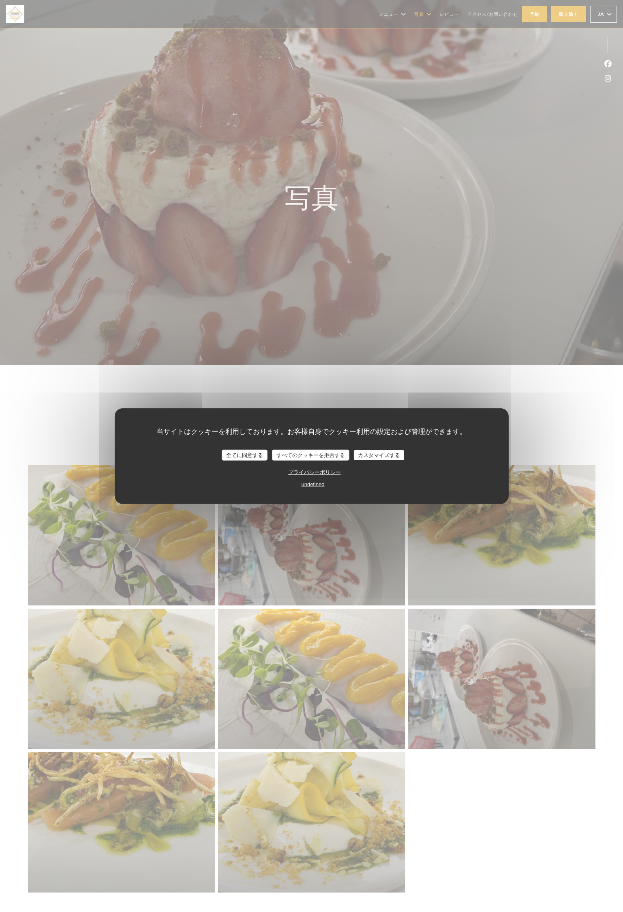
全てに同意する (244, 455)
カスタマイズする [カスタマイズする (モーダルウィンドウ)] (379, 455)
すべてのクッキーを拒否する (310, 455)
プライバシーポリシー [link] (314, 472)
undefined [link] (312, 484)
